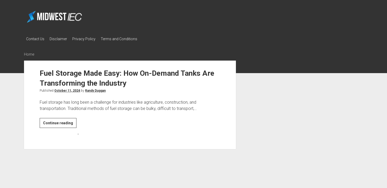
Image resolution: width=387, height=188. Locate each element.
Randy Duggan (95, 90)
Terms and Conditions (123, 39)
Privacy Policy (87, 39)
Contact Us (35, 39)
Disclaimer (60, 39)
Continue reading (59, 123)
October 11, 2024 (67, 90)
